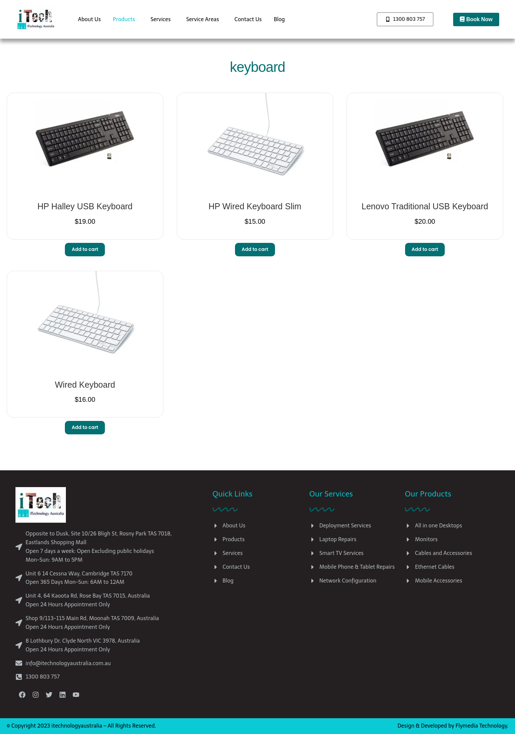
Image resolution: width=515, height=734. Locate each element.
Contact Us (248, 19)
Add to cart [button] (85, 249)
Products (124, 19)
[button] (126, 19)
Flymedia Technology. (481, 726)
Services (161, 19)
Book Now (476, 19)
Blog (279, 19)
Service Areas (202, 19)
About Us (89, 19)
